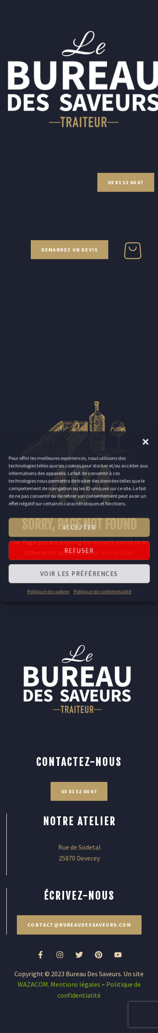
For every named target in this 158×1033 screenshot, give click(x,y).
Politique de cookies (48, 591)
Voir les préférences (79, 573)
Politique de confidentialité (102, 591)
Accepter (79, 527)
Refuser (79, 550)
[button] (145, 441)
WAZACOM (33, 984)
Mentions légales (75, 984)
